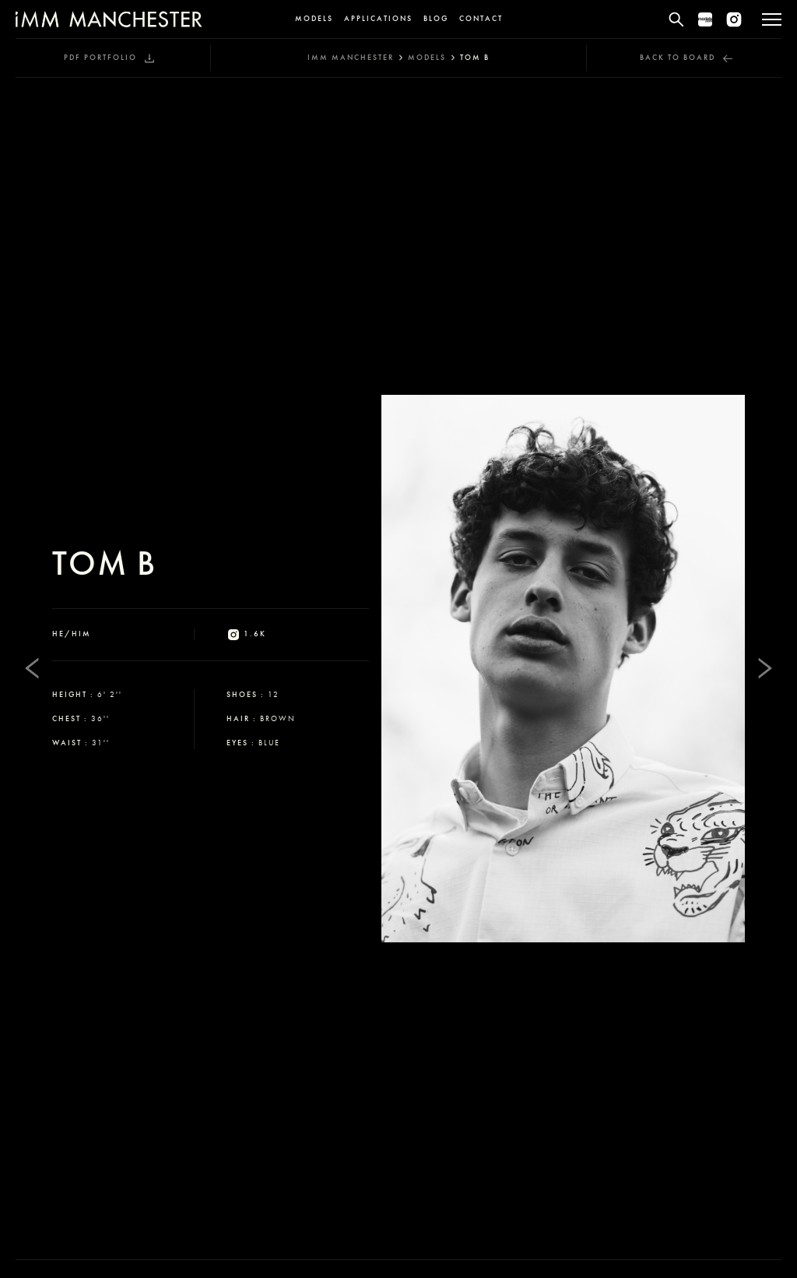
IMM (350, 57)
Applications (378, 18)
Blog (435, 18)
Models (314, 18)
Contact (481, 18)
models (427, 57)
